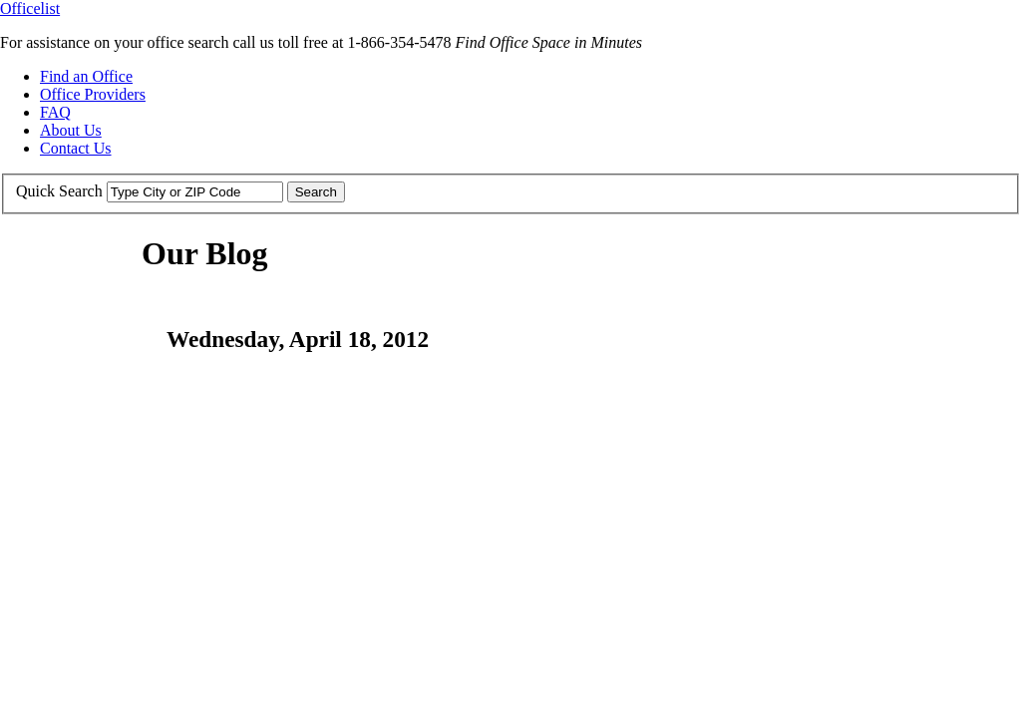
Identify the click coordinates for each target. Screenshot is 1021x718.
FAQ (55, 112)
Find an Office (86, 76)
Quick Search (59, 190)
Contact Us (76, 148)
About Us (71, 130)
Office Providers (93, 94)
